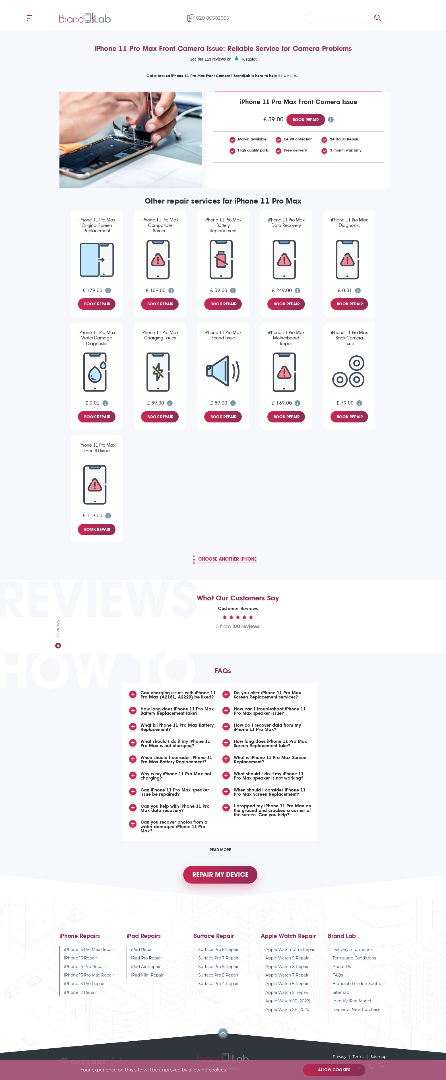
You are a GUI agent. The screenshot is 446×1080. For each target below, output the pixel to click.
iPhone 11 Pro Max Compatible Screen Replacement (160, 225)
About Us (342, 969)
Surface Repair (214, 939)
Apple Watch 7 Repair (287, 978)
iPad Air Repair (146, 969)
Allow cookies (335, 1069)
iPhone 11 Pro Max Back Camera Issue (349, 338)
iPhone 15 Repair (80, 960)
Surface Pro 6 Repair (218, 969)
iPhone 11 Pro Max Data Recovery (286, 222)
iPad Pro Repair (146, 960)
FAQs (338, 978)
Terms (358, 1056)
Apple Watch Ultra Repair (290, 952)
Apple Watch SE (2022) (287, 1003)
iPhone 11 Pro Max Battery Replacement (223, 225)
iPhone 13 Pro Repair (84, 986)
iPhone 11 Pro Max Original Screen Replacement (97, 225)
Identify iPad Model (352, 1003)
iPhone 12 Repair (80, 995)
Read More (220, 850)
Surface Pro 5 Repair (218, 978)
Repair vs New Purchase (357, 1012)
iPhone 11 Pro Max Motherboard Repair (286, 338)
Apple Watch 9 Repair (287, 960)
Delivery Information (353, 952)
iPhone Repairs (79, 939)
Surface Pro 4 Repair (218, 986)
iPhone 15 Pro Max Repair (89, 952)
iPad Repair (142, 952)
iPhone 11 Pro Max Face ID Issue (97, 447)
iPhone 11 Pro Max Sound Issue (223, 335)
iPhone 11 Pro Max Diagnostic (349, 222)
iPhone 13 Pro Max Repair (89, 978)
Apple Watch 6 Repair (287, 986)
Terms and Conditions (354, 960)
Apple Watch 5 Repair (287, 995)
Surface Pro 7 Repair (218, 960)
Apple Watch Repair (288, 939)
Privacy (338, 1056)
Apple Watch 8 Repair (287, 969)
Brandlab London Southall (359, 986)
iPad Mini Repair (147, 978)
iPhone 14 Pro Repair (84, 969)
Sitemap (341, 995)
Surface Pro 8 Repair (218, 952)
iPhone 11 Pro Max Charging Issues (160, 335)
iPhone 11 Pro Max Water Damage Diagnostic (97, 338)
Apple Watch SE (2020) (288, 1012)
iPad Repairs (144, 939)
